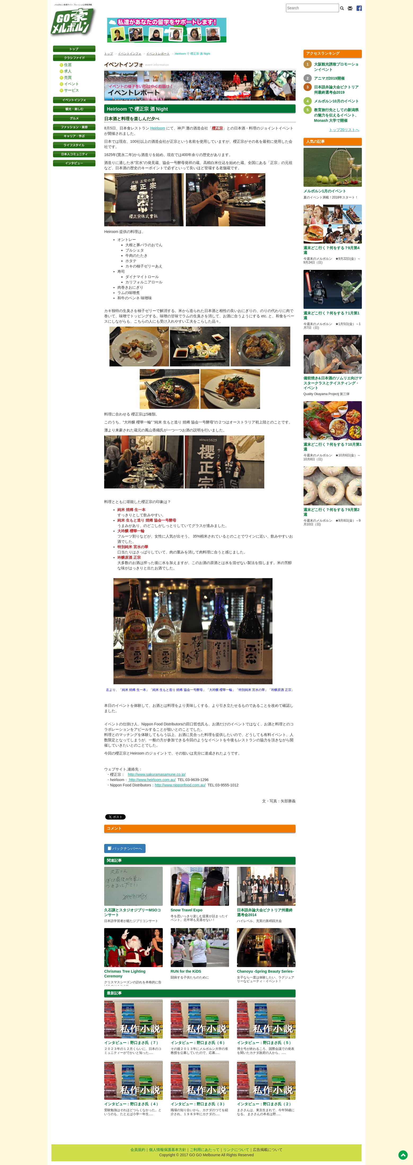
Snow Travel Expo (187, 910)
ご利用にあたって (204, 1149)
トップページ (74, 49)
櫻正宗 (217, 128)
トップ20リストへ (344, 130)
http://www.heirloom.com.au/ (152, 780)
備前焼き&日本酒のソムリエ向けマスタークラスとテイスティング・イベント (333, 383)
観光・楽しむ (74, 109)
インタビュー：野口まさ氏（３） (198, 1104)
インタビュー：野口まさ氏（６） (198, 1043)
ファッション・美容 (74, 127)
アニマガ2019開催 (329, 78)
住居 (68, 65)
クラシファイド (74, 58)
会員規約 (137, 1149)
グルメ (74, 118)
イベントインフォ (74, 100)
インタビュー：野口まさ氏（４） (132, 1104)
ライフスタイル (74, 145)
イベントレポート (158, 53)
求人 (68, 71)
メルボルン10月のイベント (336, 101)
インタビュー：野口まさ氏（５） (265, 1043)
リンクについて (236, 1149)
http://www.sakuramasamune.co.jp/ (157, 774)
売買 (68, 77)
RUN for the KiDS (186, 971)
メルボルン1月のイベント (325, 191)
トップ (108, 53)
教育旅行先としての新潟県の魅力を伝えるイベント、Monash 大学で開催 (336, 115)
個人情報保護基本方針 (167, 1149)
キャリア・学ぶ (74, 136)
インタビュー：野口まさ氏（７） (132, 1043)
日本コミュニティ (74, 154)
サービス (71, 90)
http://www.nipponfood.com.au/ (180, 785)
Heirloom (157, 128)
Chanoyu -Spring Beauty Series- (265, 971)
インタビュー (74, 163)
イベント (71, 84)
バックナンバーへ (125, 848)
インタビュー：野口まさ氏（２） (265, 1104)
